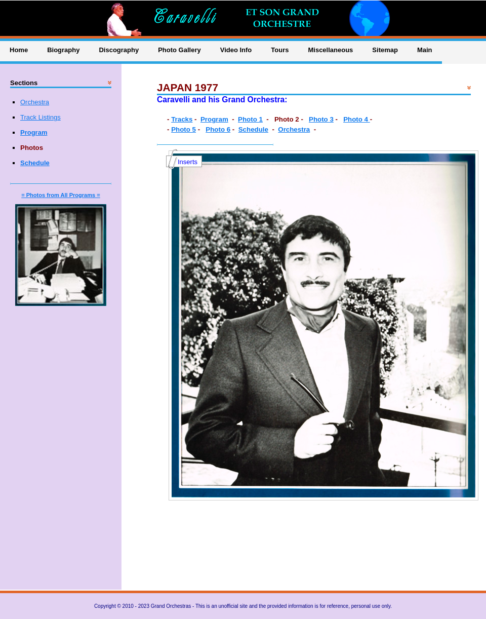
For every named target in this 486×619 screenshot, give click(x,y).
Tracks (181, 119)
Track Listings (40, 117)
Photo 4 (356, 119)
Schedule (253, 129)
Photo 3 (321, 119)
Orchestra (294, 129)
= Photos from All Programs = (60, 195)
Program (214, 119)
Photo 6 (218, 129)
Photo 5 (183, 129)
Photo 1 (250, 119)
